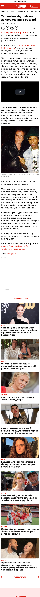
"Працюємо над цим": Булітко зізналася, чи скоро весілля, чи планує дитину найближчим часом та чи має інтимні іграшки (19, 566)
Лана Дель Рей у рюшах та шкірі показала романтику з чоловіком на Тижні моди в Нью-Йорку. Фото (19, 498)
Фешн (20, 11)
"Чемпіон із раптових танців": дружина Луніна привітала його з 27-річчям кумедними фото (19, 366)
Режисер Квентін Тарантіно (14, 32)
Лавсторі (33, 11)
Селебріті (4, 11)
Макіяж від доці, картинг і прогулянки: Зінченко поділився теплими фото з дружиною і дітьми (20, 531)
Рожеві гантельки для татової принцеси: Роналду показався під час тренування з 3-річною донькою (19, 430)
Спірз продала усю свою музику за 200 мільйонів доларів (18, 398)
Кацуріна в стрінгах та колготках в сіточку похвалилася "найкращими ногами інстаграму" (18, 464)
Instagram (11, 253)
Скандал (13, 11)
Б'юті (26, 11)
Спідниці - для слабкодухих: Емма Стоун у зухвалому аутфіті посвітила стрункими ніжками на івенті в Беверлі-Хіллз (19, 331)
